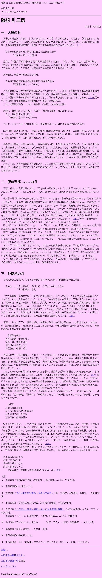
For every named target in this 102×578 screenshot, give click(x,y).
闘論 (3, 550)
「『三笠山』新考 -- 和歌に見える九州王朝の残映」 (39, 509)
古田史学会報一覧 (9, 561)
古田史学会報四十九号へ (13, 555)
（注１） (79, 45)
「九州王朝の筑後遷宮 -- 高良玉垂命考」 (34, 493)
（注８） (48, 444)
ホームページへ (8, 566)
